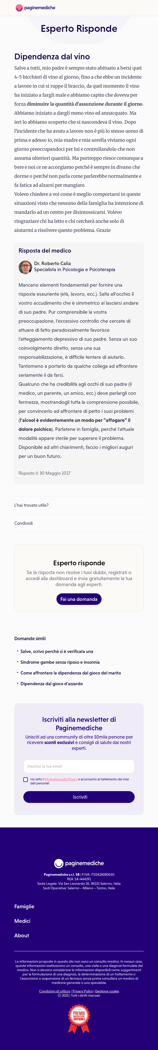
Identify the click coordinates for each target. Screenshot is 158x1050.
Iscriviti (80, 797)
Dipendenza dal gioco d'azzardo (52, 683)
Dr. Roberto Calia (52, 263)
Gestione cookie (107, 991)
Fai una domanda (79, 599)
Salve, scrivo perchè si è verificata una (57, 651)
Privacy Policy (82, 991)
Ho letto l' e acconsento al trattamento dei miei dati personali (79, 781)
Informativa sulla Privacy (60, 779)
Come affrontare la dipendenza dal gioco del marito (71, 672)
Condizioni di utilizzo (54, 991)
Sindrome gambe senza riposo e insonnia (60, 662)
